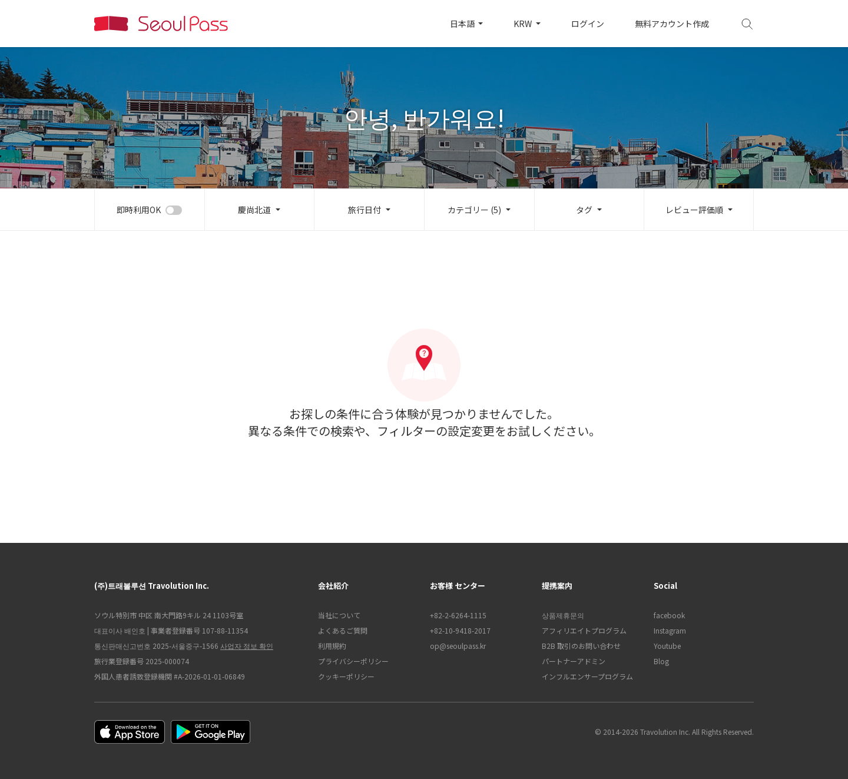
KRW (524, 23)
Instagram (670, 630)
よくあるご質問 (342, 630)
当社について (339, 615)
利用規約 (332, 646)
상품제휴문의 (563, 615)
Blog (661, 661)
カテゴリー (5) (474, 210)
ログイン (587, 23)
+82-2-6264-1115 (458, 615)
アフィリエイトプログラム (584, 630)
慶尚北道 (254, 210)
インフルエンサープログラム (587, 676)
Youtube (667, 646)
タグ (584, 210)
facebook (669, 615)
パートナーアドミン (573, 661)
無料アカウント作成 (672, 23)
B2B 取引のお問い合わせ (581, 646)
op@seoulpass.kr (458, 646)
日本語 (463, 23)
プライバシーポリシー (353, 661)
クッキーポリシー (346, 676)
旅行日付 (364, 210)
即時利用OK (139, 210)
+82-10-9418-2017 (460, 630)
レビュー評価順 (694, 210)
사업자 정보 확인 (246, 646)
